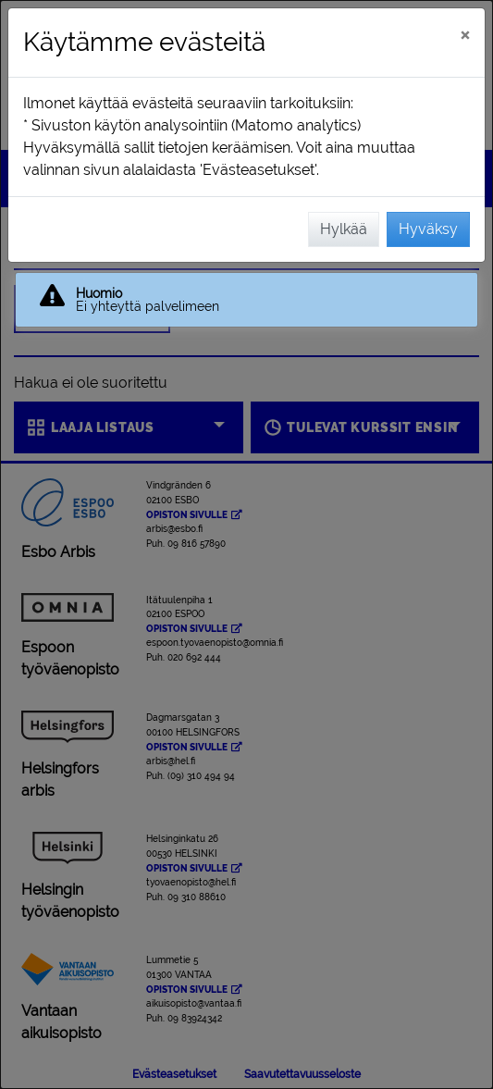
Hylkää (343, 229)
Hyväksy (428, 229)
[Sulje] (465, 34)
